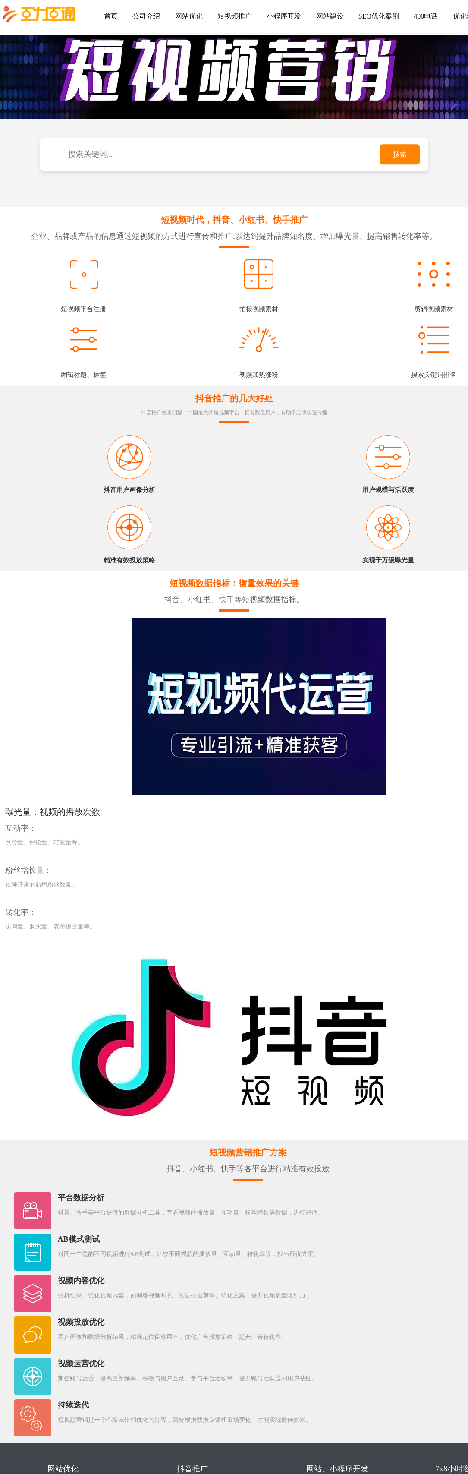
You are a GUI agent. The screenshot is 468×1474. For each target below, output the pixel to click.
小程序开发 (276, 15)
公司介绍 (143, 15)
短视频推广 (228, 15)
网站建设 (320, 15)
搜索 (400, 154)
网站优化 (184, 15)
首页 (110, 15)
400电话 (413, 15)
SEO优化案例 (367, 15)
